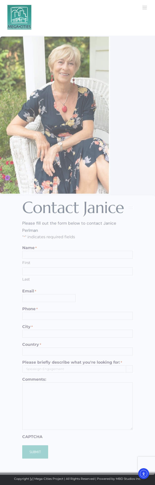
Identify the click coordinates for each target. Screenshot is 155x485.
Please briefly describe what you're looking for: (72, 364)
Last (26, 281)
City (27, 328)
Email (29, 293)
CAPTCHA (32, 438)
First (26, 264)
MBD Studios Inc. (128, 479)
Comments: (34, 381)
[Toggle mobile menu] (145, 7)
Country (31, 346)
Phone (30, 310)
